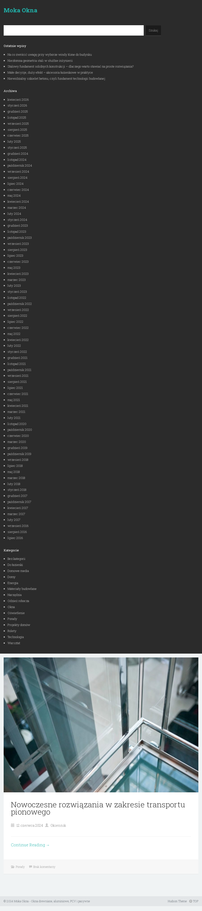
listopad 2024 (17, 159)
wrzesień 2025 (18, 123)
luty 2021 (14, 418)
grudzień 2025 (18, 111)
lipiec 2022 (15, 321)
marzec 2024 (17, 207)
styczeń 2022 (17, 351)
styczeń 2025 (17, 147)
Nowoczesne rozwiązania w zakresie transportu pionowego (98, 808)
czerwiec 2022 (18, 327)
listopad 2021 (17, 364)
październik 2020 (20, 429)
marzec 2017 (16, 514)
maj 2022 (14, 334)
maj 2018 (14, 472)
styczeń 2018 (17, 489)
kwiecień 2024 (18, 201)
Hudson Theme (177, 901)
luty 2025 (14, 141)
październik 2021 (19, 370)
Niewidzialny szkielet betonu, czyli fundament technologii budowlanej (56, 78)
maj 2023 (14, 267)
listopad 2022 (17, 297)
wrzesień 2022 (18, 310)
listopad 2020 (17, 424)
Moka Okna (20, 10)
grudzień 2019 (17, 448)
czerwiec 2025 (18, 135)
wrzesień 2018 (18, 459)
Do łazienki (15, 565)
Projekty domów (19, 625)
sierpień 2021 (17, 381)
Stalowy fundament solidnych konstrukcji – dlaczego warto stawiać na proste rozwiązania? (71, 66)
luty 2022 (14, 345)
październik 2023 (20, 237)
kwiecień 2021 (18, 405)
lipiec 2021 (15, 388)
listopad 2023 (17, 231)
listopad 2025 (17, 117)
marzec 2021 (16, 411)
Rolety (12, 631)
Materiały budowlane (22, 589)
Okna (11, 607)
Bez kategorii (16, 558)
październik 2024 (20, 165)
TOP (193, 901)
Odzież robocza (18, 601)
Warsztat (14, 643)
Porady (12, 619)
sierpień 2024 (17, 177)
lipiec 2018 (15, 465)
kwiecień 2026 (18, 99)
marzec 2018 (16, 478)
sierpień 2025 (17, 129)
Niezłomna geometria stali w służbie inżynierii (40, 60)
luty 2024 (14, 213)
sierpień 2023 (17, 249)
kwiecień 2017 (18, 508)
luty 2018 (14, 484)
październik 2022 (20, 303)
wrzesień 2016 (18, 526)
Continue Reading (30, 844)
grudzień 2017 (17, 496)
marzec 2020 (17, 442)
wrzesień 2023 (18, 243)
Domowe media (18, 571)
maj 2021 (14, 400)
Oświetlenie (16, 613)
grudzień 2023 (18, 225)
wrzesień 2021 (18, 375)
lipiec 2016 (15, 538)
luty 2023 (14, 285)
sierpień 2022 (17, 315)
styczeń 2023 (17, 291)
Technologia (16, 637)
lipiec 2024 (16, 183)
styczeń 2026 (17, 105)
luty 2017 (14, 519)
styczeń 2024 (17, 219)
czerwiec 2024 (18, 189)
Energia (13, 583)
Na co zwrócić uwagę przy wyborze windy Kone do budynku (50, 54)
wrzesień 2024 (18, 171)
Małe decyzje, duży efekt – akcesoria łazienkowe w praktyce (50, 72)
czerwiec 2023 (18, 261)
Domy (12, 577)
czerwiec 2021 (18, 394)
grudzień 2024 (18, 153)
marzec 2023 (17, 280)
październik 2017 (19, 502)
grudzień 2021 (17, 357)
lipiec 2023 (15, 255)
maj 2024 (14, 195)
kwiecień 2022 (18, 340)
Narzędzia (15, 595)
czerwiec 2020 (18, 435)
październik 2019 (19, 454)
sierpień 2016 (17, 532)
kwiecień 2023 (18, 273)
